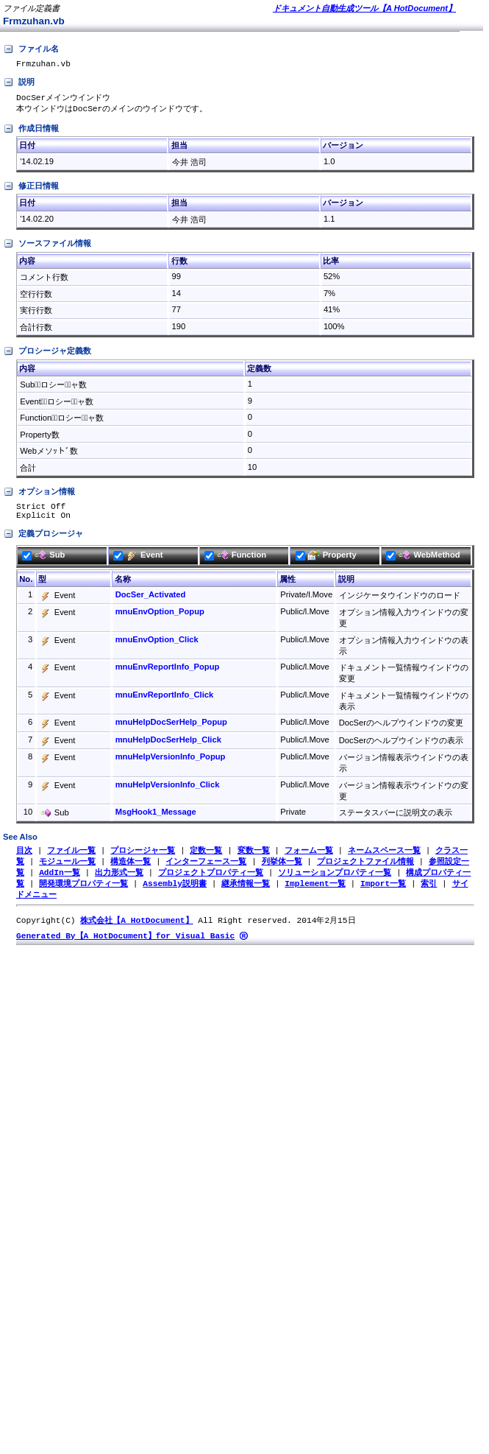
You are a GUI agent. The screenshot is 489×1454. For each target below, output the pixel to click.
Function (235, 562)
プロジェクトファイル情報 (365, 870)
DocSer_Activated (150, 602)
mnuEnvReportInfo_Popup (167, 674)
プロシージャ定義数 (47, 355)
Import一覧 (383, 893)
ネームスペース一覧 (384, 858)
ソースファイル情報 (47, 247)
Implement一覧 (315, 893)
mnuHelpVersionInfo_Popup (170, 764)
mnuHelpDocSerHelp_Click (168, 747)
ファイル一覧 (71, 858)
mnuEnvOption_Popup (159, 619)
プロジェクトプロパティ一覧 (210, 882)
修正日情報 (31, 190)
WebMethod (423, 562)
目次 (24, 858)
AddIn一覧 (59, 882)
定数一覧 (206, 858)
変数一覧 (254, 858)
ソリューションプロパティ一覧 (334, 882)
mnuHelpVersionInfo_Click (167, 792)
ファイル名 (31, 49)
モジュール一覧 (67, 870)
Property (326, 562)
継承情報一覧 (245, 893)
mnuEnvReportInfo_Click (164, 702)
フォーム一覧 (309, 858)
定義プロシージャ (43, 542)
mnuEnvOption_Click (157, 647)
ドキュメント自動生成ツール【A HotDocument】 (364, 8)
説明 (19, 85)
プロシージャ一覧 (142, 858)
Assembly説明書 (175, 893)
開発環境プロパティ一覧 (83, 893)
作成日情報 (31, 132)
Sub (43, 562)
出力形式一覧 (119, 882)
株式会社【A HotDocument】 (136, 932)
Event (138, 562)
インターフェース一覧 (205, 870)
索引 (429, 893)
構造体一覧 (130, 870)
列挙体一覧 (282, 870)
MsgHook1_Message (155, 819)
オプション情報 (39, 496)
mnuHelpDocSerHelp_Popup (171, 730)
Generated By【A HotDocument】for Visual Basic (125, 948)
